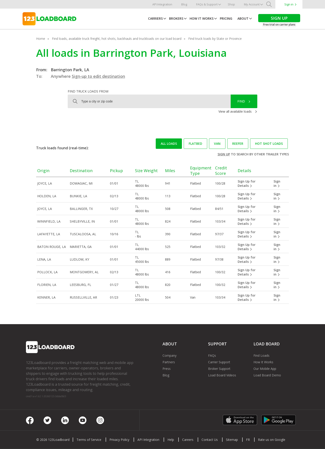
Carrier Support (219, 362)
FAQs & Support (207, 4)
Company (169, 355)
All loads (169, 143)
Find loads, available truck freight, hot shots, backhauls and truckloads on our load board (116, 38)
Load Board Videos (222, 375)
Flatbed (195, 143)
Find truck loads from (88, 91)
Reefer (237, 143)
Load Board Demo (267, 375)
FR (248, 439)
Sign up (224, 154)
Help (170, 439)
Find (241, 101)
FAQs (212, 355)
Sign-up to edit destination (98, 76)
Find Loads (261, 355)
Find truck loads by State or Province (215, 38)
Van (217, 143)
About (242, 18)
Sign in (288, 4)
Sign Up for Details (246, 183)
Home (40, 38)
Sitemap (232, 439)
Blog (184, 4)
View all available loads (235, 111)
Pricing (226, 18)
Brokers (176, 18)
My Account (252, 4)
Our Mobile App (264, 368)
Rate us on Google (271, 439)
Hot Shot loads (269, 143)
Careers (187, 439)
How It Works (202, 18)
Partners (168, 362)
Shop (231, 4)
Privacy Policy (119, 439)
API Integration (162, 4)
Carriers (155, 18)
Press (166, 368)
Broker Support (219, 368)
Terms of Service (89, 439)
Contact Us (210, 439)
